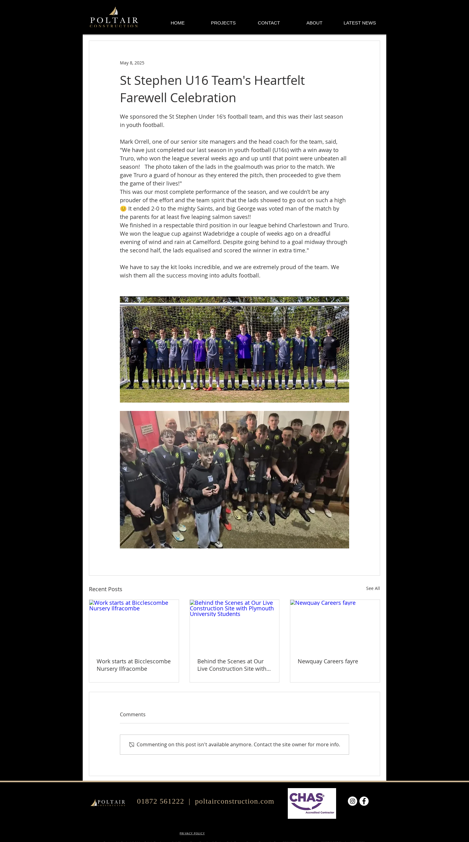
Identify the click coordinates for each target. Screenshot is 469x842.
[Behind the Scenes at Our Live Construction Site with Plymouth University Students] (234, 625)
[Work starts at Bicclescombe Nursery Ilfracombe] (134, 625)
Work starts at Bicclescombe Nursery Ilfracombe (134, 664)
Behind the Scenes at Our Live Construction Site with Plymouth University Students (231, 664)
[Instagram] (352, 801)
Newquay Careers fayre (328, 661)
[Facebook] (364, 801)
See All (373, 588)
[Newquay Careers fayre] (335, 625)
